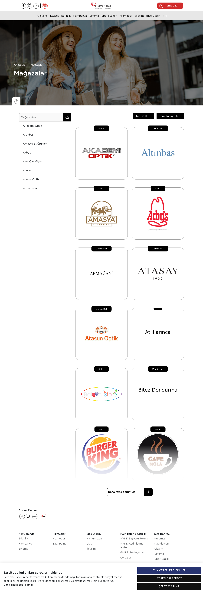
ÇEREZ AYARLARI (169, 586)
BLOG (35, 6)
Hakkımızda (94, 538)
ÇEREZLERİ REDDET (169, 578)
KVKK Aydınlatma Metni (131, 545)
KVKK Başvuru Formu (134, 538)
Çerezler (125, 557)
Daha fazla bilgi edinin (18, 584)
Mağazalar (37, 64)
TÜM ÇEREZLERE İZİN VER (169, 570)
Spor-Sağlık (162, 558)
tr (165, 15)
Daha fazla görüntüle (130, 492)
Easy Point (59, 543)
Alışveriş (42, 15)
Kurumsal (160, 538)
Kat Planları (161, 543)
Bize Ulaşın (153, 15)
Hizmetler (126, 15)
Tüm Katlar (143, 116)
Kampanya (80, 15)
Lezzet (54, 15)
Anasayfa (19, 64)
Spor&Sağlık (109, 15)
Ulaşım (139, 15)
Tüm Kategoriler (169, 116)
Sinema (94, 15)
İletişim (91, 548)
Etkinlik (66, 15)
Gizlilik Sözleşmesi (132, 552)
